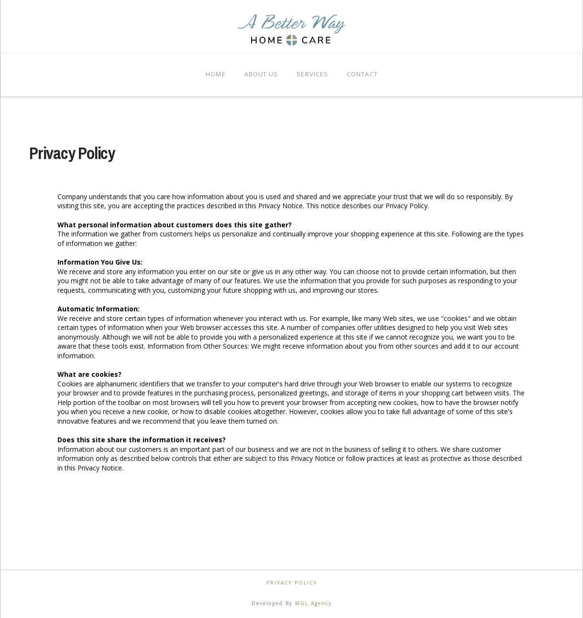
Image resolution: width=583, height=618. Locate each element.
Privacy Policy (291, 583)
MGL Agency (313, 603)
